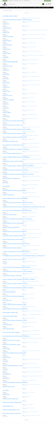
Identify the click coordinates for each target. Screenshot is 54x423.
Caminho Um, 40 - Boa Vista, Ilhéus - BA (28, 404)
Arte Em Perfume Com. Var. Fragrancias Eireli (14, 133)
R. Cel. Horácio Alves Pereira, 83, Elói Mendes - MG (29, 380)
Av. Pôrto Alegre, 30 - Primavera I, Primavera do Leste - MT (31, 208)
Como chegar (24, 18)
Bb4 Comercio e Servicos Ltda (10, 141)
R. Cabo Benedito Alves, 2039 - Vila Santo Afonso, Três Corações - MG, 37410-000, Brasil (34, 34)
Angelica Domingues (8, 36)
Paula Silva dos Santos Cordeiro (11, 332)
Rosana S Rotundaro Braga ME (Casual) (13, 365)
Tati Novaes (6, 390)
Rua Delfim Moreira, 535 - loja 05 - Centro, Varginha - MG (30, 118)
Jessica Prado (6, 74)
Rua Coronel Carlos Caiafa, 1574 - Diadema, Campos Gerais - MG (31, 76)
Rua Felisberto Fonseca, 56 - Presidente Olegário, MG (30, 363)
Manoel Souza (6, 91)
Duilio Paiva (6, 57)
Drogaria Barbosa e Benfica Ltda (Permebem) (14, 190)
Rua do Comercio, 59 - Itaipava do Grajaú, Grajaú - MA (30, 265)
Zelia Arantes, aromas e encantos (12, 413)
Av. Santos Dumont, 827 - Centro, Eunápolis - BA (29, 101)
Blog (22, 0)
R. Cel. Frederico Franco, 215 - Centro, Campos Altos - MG (30, 342)
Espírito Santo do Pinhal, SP (27, 396)
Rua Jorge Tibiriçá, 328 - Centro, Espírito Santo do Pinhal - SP (31, 281)
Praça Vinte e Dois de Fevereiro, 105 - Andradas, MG (30, 322)
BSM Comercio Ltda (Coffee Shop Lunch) (13, 145)
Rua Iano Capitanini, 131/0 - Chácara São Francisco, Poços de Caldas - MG (32, 233)
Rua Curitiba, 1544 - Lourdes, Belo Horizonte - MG (29, 42)
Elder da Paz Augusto (8, 194)
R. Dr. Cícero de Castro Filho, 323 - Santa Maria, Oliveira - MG (31, 151)
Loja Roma (5, 361)
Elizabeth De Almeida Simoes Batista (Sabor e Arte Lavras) (18, 202)
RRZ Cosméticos (7, 374)
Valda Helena (6, 116)
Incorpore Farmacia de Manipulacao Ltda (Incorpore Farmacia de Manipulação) (24, 255)
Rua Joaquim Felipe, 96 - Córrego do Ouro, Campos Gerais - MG (31, 80)
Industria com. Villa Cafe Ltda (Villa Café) (14, 259)
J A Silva (5, 263)
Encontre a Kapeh (10, 0)
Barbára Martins (7, 40)
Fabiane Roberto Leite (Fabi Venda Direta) (13, 223)
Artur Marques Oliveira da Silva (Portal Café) (15, 137)
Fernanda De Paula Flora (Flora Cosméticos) (14, 231)
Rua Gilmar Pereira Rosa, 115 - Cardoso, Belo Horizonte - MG (31, 411)
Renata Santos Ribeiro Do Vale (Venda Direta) (14, 353)
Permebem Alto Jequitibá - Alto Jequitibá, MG (29, 192)
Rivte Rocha (6, 104)
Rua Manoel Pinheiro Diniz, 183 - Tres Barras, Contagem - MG (31, 59)
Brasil (24, 122)
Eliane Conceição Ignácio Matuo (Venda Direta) (15, 198)
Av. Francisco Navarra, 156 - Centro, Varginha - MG (29, 257)
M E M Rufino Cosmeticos (9, 292)
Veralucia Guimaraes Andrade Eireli (12, 402)
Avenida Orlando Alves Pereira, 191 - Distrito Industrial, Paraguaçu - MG (32, 176)
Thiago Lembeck (7, 112)
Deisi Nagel (5, 182)
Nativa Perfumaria (7, 324)
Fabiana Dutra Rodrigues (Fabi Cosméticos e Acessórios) (17, 219)
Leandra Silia (6, 87)
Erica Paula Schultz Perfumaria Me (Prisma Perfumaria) (17, 210)
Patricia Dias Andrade (8, 99)
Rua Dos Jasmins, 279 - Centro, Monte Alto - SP (29, 216)
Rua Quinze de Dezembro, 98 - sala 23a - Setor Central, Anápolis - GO (32, 384)
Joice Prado (6, 78)
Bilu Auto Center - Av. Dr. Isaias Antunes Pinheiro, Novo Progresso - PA (32, 314)
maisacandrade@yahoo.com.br (8, 303)
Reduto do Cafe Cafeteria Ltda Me (11, 344)
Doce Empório (6, 186)
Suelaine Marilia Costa (9, 386)
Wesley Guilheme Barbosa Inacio (11, 409)
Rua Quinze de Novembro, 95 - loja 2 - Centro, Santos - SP (30, 253)
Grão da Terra (6, 348)
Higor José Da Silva (7, 66)
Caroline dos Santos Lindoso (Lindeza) (13, 161)
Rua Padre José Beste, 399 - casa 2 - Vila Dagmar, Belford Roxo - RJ (32, 334)
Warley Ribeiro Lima (8, 406)
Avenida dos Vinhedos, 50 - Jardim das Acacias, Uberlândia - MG (31, 180)
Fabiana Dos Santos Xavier (9, 214)
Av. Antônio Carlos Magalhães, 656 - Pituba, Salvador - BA (30, 135)
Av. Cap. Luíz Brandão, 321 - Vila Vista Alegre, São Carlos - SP (31, 237)
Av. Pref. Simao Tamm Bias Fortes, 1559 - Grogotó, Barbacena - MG (32, 196)
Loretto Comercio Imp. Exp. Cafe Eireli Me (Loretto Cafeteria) (19, 279)
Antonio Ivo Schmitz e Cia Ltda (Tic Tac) (13, 125)
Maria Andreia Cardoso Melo (10, 312)
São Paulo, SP (25, 302)
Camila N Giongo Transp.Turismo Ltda (12, 153)
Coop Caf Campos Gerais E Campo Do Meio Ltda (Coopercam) (18, 165)
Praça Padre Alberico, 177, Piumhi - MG (28, 326)
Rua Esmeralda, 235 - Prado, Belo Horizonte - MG (29, 261)
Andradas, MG (25, 346)
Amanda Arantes (7, 28)
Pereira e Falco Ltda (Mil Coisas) (11, 340)
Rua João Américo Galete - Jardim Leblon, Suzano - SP (30, 93)
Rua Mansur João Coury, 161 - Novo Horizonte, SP (29, 306)
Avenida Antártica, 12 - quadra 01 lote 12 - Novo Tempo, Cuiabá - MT (32, 359)
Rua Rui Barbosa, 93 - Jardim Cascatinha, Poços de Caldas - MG (31, 229)
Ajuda (20, 0)
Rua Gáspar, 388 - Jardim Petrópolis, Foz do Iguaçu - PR (30, 114)
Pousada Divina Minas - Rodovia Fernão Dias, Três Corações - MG (31, 350)
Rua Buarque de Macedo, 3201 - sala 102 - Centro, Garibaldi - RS (31, 330)
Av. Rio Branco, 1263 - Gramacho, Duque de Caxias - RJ (30, 72)
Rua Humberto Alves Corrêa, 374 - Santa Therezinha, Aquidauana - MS (32, 310)
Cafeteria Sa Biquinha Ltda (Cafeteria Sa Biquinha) (16, 149)
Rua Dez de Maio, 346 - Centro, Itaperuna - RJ (29, 392)
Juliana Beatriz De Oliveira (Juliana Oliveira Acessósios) (17, 271)
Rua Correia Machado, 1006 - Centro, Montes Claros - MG (30, 249)
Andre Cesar (6, 32)
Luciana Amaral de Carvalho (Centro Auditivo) (15, 283)
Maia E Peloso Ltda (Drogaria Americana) (13, 296)
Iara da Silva (6, 70)
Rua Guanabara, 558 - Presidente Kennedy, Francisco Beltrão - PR (31, 155)
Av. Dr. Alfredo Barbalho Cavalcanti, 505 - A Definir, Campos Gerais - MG (32, 167)
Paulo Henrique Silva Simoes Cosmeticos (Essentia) (16, 336)
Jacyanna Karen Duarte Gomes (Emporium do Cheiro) (16, 267)
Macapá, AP (24, 400)
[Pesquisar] (26, 4)
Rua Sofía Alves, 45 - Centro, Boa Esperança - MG (29, 131)
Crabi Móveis (6, 378)
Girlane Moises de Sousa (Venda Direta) (13, 239)
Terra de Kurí (6, 394)
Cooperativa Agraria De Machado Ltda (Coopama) (15, 170)
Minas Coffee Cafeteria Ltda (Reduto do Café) (15, 320)
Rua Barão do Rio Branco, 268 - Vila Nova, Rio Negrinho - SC (31, 184)
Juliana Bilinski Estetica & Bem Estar (12, 275)
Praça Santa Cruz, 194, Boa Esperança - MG (28, 298)
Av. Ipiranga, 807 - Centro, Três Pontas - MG (29, 97)
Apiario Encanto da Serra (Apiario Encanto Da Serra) (17, 129)
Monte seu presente (26, 0)
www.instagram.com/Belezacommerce (10, 290)
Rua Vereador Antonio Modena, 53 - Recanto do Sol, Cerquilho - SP (32, 415)
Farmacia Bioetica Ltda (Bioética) (11, 227)
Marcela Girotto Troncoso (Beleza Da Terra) (14, 304)
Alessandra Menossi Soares (10, 16)
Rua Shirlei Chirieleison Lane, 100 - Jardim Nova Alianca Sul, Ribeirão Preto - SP (33, 55)
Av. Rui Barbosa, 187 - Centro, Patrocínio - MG (29, 273)
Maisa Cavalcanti (7, 300)
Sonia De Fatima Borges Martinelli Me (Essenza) (15, 382)
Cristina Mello (6, 49)
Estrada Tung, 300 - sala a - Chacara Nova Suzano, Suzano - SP (31, 143)
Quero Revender (16, 0)
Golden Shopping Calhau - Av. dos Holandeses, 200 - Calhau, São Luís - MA (33, 269)
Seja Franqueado (47, 0)
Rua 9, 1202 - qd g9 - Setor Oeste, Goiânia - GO (29, 188)
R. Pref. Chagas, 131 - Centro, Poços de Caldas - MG (29, 212)
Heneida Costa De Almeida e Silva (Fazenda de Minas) (16, 243)
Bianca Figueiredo (7, 45)
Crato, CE (24, 241)
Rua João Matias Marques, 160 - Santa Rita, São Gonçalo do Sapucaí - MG (32, 371)
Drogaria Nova (6, 357)
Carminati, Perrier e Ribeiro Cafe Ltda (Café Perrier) (16, 157)
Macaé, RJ (24, 388)
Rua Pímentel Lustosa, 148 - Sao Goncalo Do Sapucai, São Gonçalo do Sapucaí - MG (34, 38)
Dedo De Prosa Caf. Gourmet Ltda (11, 178)
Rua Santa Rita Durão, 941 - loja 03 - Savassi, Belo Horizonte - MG (31, 245)
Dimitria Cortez (7, 53)
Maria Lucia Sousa (7, 95)
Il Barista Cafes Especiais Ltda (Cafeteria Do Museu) (16, 251)
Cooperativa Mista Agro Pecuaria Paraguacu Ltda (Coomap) (18, 174)
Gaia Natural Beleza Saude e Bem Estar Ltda (14, 235)
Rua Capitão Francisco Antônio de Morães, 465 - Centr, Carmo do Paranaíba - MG (33, 285)
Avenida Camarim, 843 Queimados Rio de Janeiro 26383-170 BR (31, 21)
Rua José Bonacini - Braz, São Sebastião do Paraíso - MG (30, 63)
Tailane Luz (6, 108)
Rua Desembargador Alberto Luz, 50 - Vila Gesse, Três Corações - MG (32, 367)
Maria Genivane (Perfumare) (10, 316)
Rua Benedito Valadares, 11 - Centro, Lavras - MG (29, 204)
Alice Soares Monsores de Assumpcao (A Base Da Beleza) (17, 19)
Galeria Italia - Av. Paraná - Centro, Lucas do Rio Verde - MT (31, 277)
